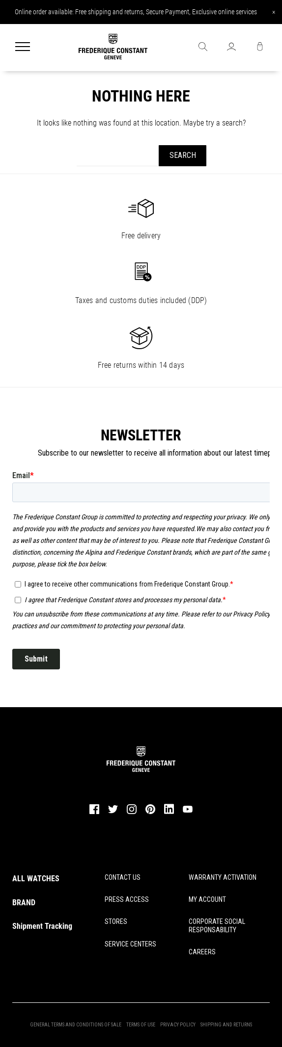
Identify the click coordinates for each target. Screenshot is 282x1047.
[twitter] (113, 812)
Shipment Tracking (42, 926)
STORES (116, 921)
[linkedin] (169, 813)
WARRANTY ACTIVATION (222, 877)
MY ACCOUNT (207, 899)
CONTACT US (123, 877)
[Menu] (22, 47)
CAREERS (202, 952)
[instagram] (132, 812)
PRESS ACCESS (127, 899)
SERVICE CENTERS (130, 944)
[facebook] (94, 812)
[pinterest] (150, 812)
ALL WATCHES (35, 878)
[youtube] (188, 811)
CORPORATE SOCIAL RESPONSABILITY (217, 926)
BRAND (23, 902)
